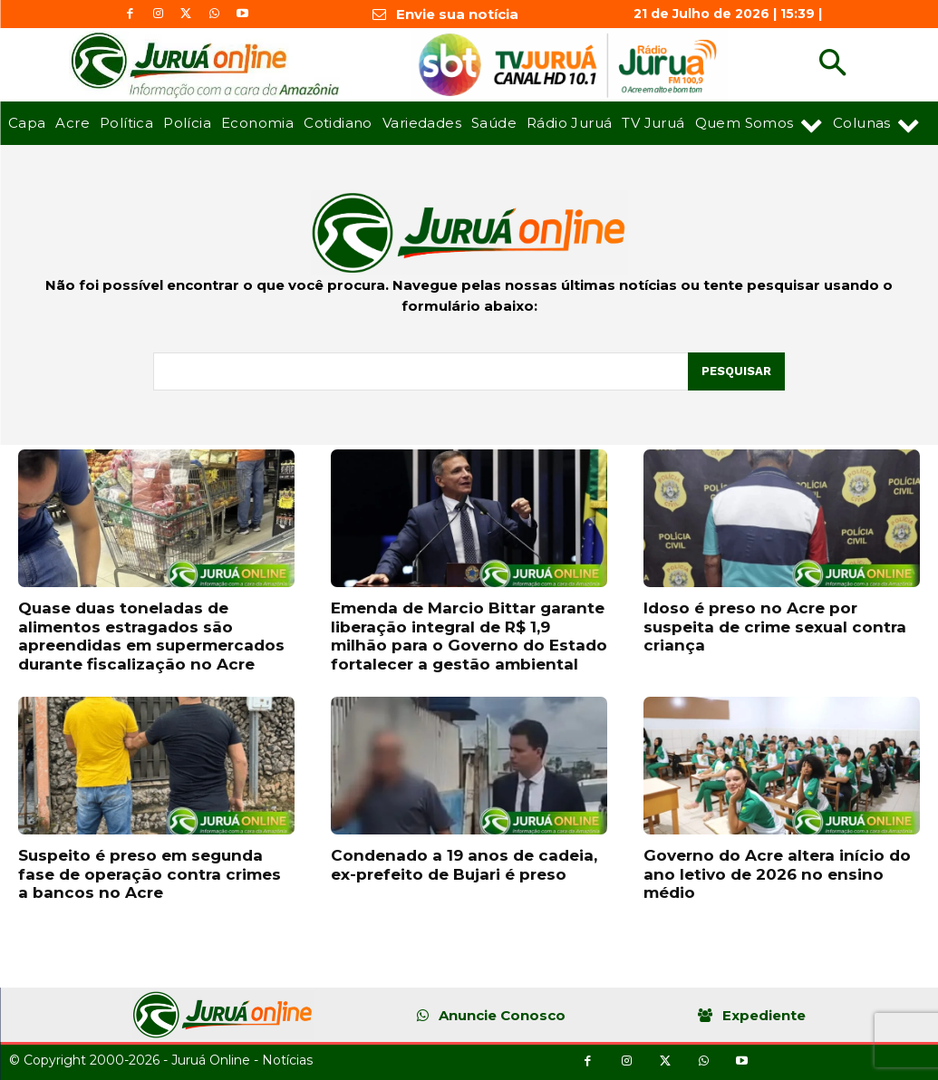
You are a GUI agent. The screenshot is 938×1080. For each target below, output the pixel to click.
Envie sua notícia (457, 14)
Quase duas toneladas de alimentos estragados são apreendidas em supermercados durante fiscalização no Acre (151, 635)
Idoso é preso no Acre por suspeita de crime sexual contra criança (774, 626)
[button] (832, 65)
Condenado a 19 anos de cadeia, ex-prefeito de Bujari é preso (464, 864)
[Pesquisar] (736, 371)
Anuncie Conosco (502, 1015)
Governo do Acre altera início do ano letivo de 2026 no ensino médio (777, 874)
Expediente (764, 1015)
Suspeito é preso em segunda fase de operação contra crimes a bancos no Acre (149, 874)
